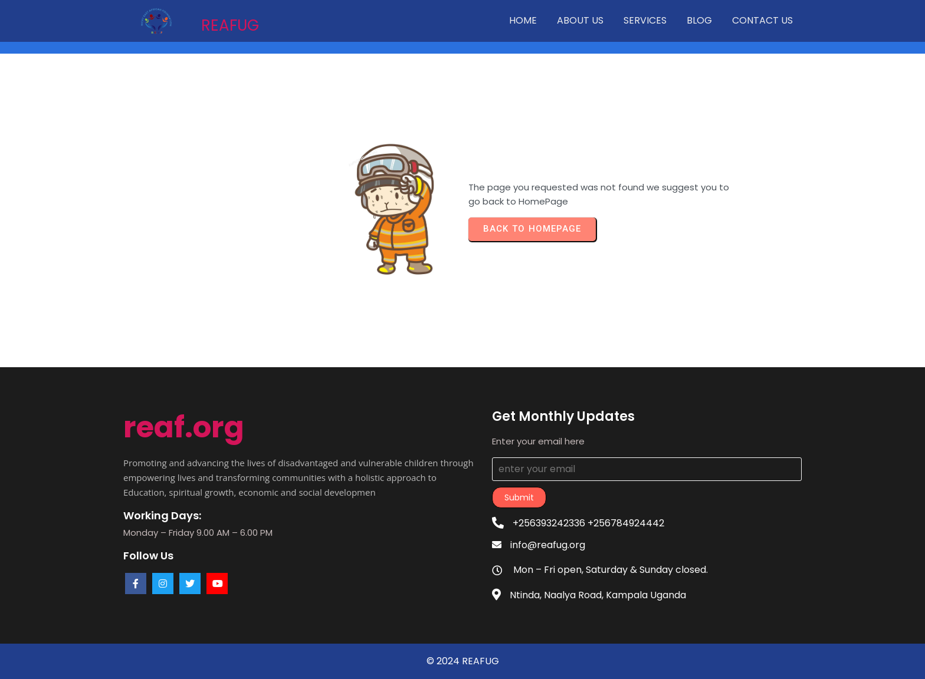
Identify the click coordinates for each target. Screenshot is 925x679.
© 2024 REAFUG (463, 661)
